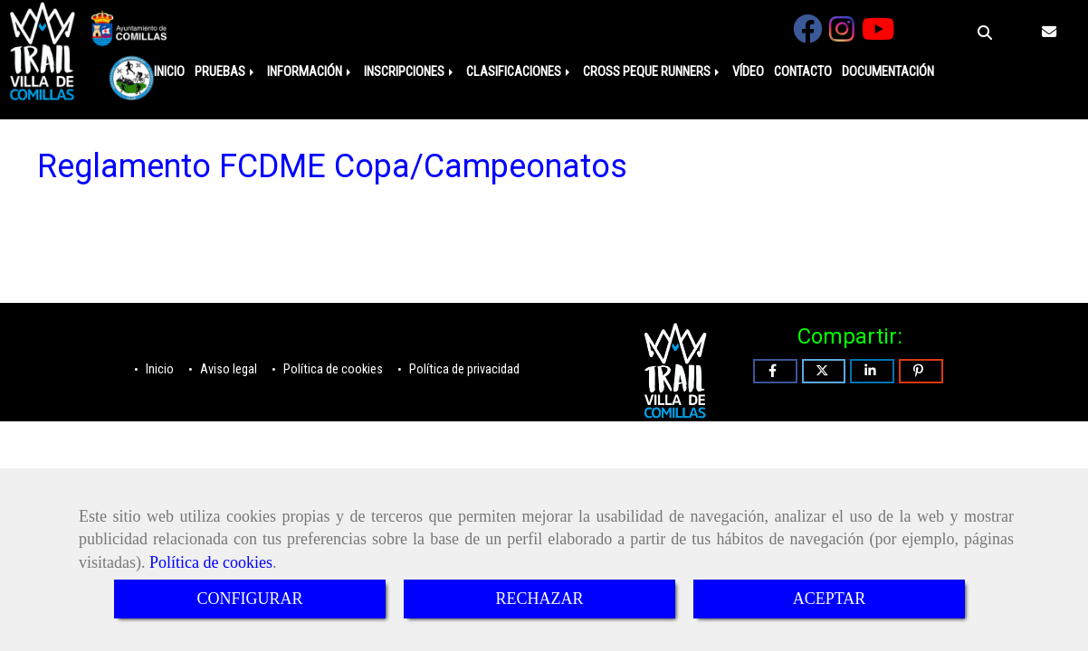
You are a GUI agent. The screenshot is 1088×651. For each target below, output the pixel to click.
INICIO (169, 72)
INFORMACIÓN (310, 72)
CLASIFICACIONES (519, 72)
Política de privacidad (463, 369)
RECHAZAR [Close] (539, 599)
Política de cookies (210, 562)
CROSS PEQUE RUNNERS (652, 72)
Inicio (158, 369)
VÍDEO (748, 72)
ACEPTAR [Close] (829, 599)
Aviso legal (227, 369)
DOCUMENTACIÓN (888, 72)
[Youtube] (878, 34)
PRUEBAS (226, 72)
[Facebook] (807, 34)
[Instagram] (841, 34)
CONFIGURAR (249, 599)
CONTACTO (803, 72)
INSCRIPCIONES (410, 72)
